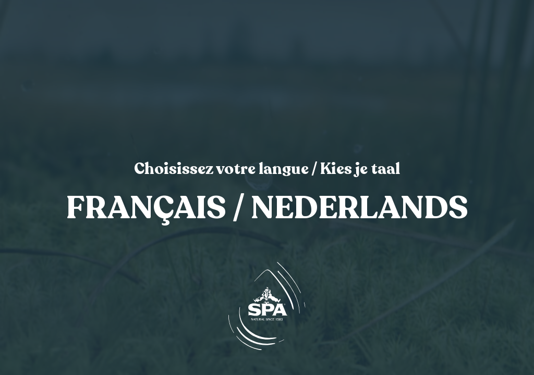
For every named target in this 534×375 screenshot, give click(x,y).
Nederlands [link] (359, 208)
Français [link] (146, 208)
